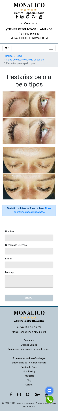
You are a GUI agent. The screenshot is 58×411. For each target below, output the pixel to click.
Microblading (29, 371)
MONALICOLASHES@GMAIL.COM (29, 332)
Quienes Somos (29, 344)
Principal (8, 55)
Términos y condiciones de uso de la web (29, 349)
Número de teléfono (16, 245)
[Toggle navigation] (51, 48)
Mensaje (9, 272)
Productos (29, 376)
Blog (19, 55)
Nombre (9, 231)
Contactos (29, 340)
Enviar (29, 298)
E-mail (8, 258)
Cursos (29, 23)
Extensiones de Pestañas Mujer (29, 358)
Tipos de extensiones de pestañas (25, 59)
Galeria (29, 384)
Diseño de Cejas (29, 367)
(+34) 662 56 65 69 (29, 327)
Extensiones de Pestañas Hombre (29, 362)
